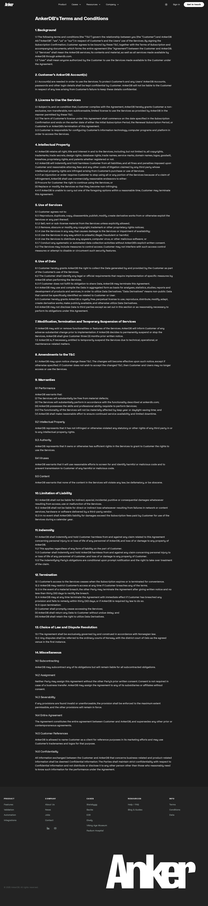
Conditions (174, 810)
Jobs (47, 815)
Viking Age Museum (97, 825)
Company (112, 4)
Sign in (176, 4)
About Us (50, 804)
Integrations (10, 820)
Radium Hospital (95, 830)
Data (171, 815)
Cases (76, 4)
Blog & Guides (135, 810)
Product (62, 4)
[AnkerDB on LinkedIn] (48, 828)
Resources (93, 4)
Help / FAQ (133, 804)
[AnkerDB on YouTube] (55, 828)
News (48, 810)
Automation (10, 815)
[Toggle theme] (166, 4)
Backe (90, 810)
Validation (9, 810)
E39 (89, 815)
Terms (172, 804)
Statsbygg (92, 804)
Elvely (90, 820)
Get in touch (194, 4)
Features (8, 804)
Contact (49, 820)
